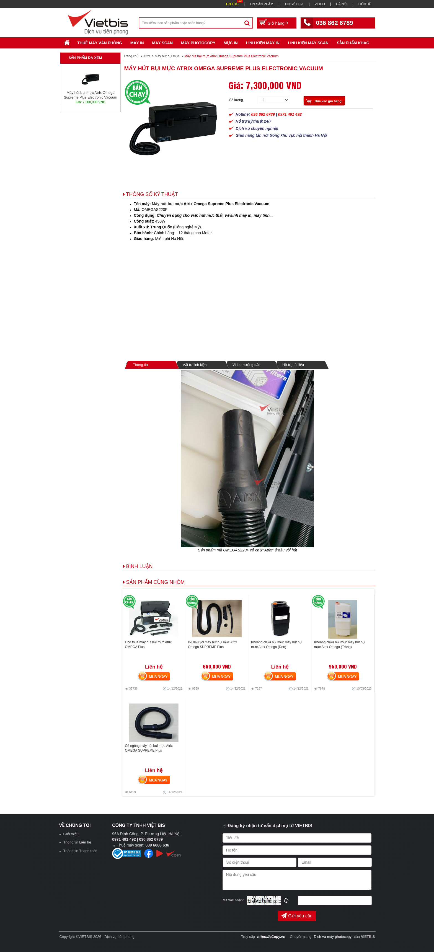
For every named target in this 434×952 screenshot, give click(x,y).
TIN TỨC (232, 4)
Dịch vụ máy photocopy (333, 937)
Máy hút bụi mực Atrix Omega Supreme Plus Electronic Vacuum (223, 68)
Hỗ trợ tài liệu (293, 365)
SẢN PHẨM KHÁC (353, 43)
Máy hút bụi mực (167, 204)
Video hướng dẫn (246, 365)
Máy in (137, 43)
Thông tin (140, 365)
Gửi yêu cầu (296, 915)
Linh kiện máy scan (308, 43)
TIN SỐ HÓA (293, 4)
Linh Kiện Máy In (263, 43)
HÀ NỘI (341, 4)
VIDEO (319, 4)
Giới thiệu (71, 834)
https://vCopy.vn (271, 937)
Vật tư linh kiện (195, 365)
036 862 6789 (334, 22)
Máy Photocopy (198, 43)
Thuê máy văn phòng (99, 43)
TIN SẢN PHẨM (261, 4)
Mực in (231, 43)
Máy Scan (162, 43)
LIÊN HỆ (364, 4)
